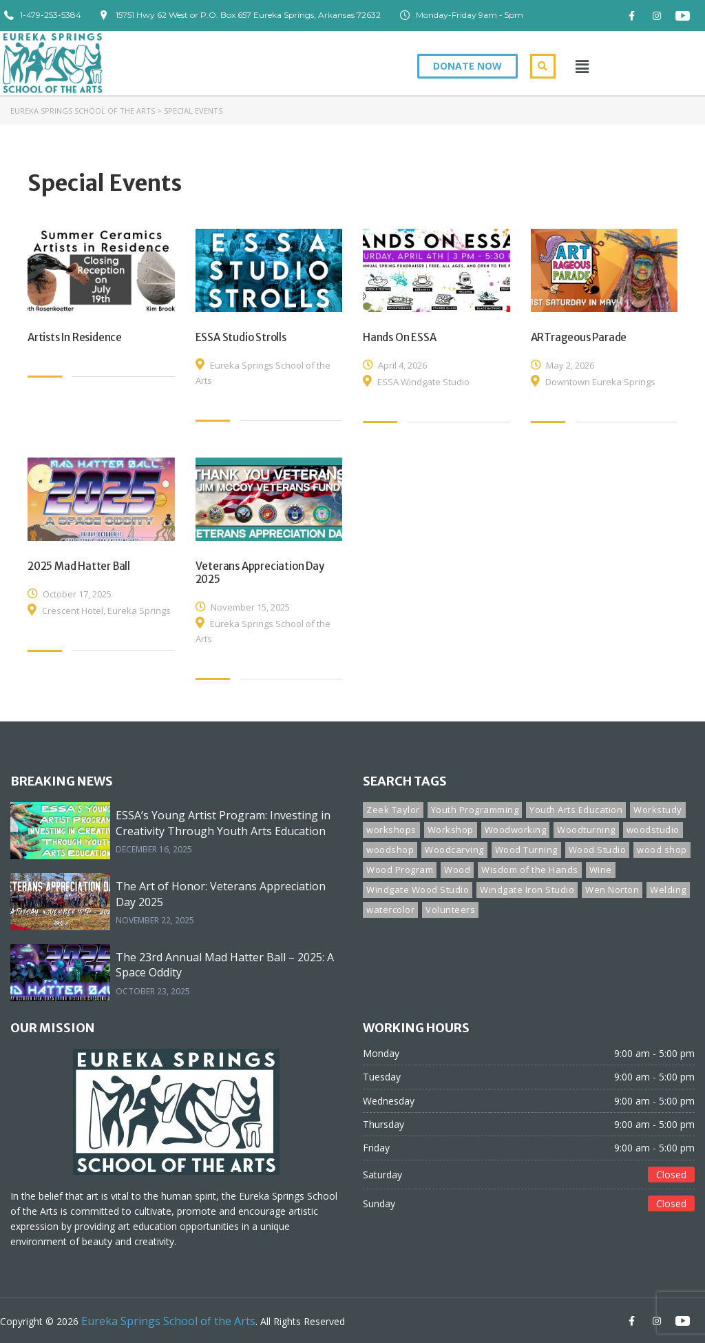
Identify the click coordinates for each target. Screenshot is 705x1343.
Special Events (193, 110)
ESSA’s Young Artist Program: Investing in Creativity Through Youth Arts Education (223, 823)
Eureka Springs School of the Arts (82, 110)
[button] (467, 66)
